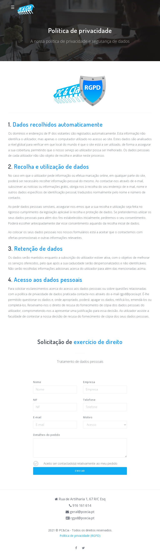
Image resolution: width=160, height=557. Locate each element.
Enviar (80, 470)
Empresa (89, 382)
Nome (37, 382)
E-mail (37, 417)
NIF (35, 400)
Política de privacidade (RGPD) (80, 536)
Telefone (89, 400)
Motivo (87, 417)
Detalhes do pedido (46, 435)
